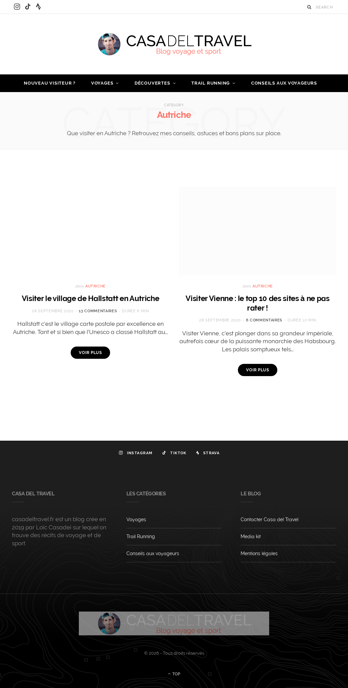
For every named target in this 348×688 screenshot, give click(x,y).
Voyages (102, 83)
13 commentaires (98, 311)
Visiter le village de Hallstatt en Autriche (90, 298)
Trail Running (210, 83)
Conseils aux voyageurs (284, 83)
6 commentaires (264, 320)
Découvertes (152, 83)
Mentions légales (259, 553)
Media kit (251, 536)
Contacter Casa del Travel (269, 519)
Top (174, 673)
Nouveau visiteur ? (49, 83)
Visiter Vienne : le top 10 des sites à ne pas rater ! (257, 303)
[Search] (309, 7)
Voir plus (90, 352)
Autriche (95, 286)
